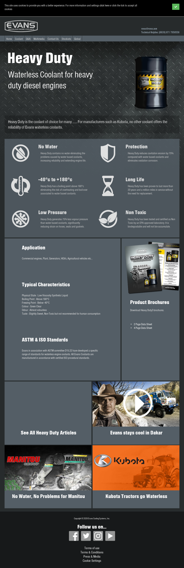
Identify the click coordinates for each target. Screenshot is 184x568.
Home (9, 39)
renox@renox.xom (149, 29)
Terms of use (91, 548)
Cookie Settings (92, 560)
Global (77, 39)
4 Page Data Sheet (143, 328)
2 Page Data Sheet (143, 324)
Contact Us (53, 39)
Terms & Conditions (91, 552)
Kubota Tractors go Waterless (136, 496)
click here (104, 5)
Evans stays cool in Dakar (136, 432)
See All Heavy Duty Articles (48, 432)
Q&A (28, 39)
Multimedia (39, 39)
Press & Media (91, 556)
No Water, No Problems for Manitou (48, 496)
